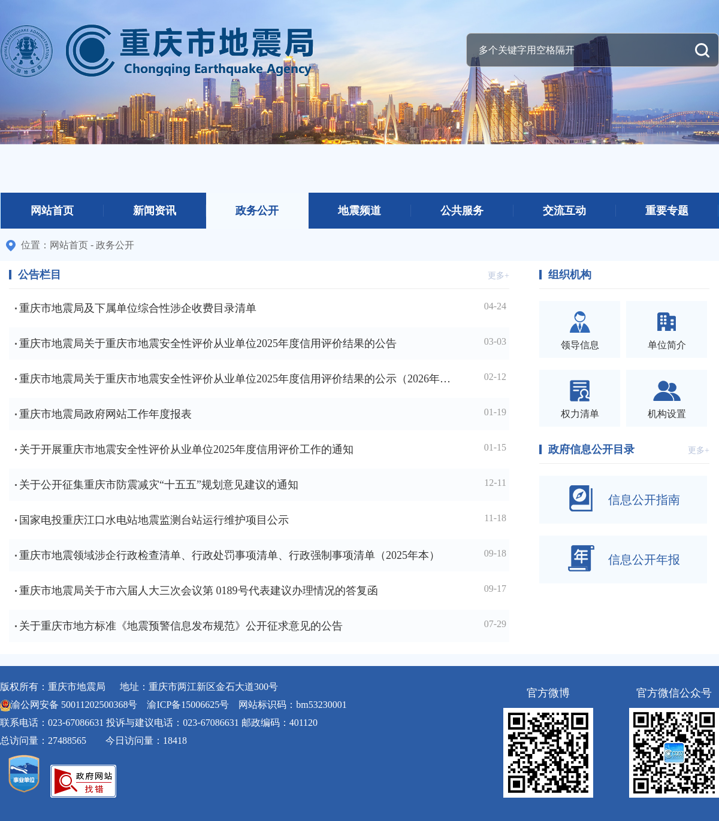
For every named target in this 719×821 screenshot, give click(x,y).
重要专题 (666, 211)
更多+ (498, 275)
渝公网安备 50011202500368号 (74, 705)
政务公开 (257, 211)
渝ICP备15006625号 (188, 705)
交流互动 (564, 211)
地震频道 (359, 211)
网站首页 (52, 211)
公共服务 (462, 211)
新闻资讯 (154, 211)
